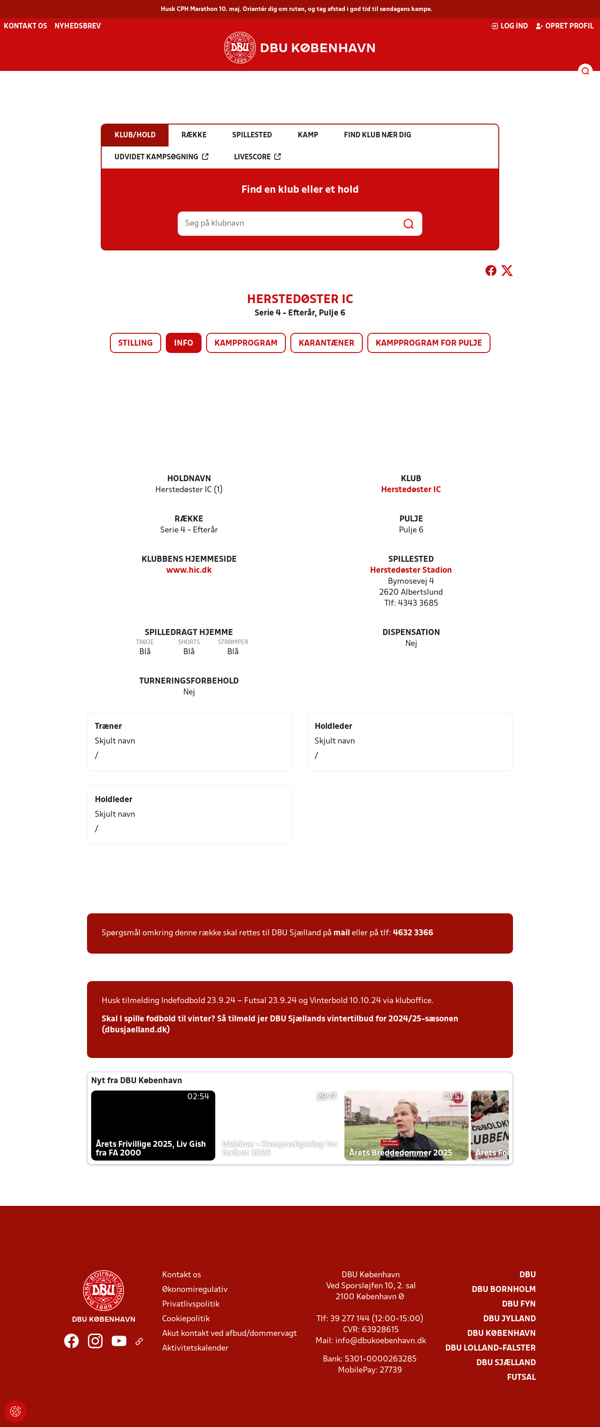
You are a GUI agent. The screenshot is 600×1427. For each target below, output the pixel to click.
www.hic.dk (189, 571)
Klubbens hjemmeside (189, 560)
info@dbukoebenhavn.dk (380, 1341)
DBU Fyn (519, 1304)
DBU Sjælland (506, 1363)
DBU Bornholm (504, 1290)
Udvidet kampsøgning (161, 157)
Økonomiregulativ (195, 1290)
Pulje (411, 519)
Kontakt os (25, 26)
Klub (411, 479)
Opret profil (564, 26)
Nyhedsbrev (78, 26)
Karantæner (327, 343)
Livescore (257, 157)
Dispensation (411, 633)
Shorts (189, 643)
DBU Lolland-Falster (490, 1348)
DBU (527, 1275)
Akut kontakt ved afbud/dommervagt (229, 1334)
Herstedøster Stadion (411, 571)
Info (183, 343)
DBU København (501, 1334)
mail (341, 933)
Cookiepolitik (186, 1319)
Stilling (135, 343)
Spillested (411, 560)
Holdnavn (189, 479)
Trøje (145, 643)
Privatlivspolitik (190, 1304)
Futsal (521, 1378)
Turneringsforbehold (189, 681)
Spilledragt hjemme (189, 633)
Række (189, 519)
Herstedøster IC (411, 490)
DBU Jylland (509, 1319)
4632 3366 (413, 933)
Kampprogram (246, 343)
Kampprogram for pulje (429, 343)
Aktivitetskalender (195, 1348)
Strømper (233, 643)
